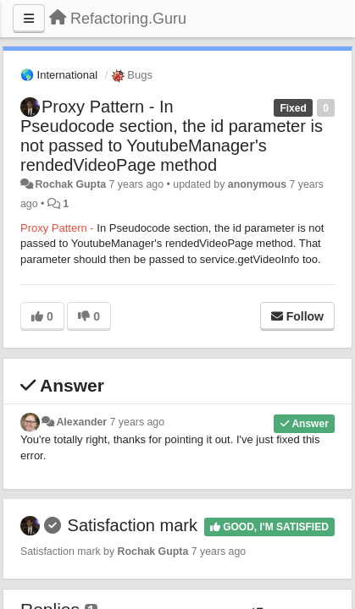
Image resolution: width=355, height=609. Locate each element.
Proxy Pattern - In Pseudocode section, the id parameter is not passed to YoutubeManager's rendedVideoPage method (171, 135)
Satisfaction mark (132, 525)
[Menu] (29, 18)
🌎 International (58, 75)
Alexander (81, 422)
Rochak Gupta (70, 184)
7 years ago (137, 422)
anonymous (257, 184)
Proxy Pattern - (58, 228)
